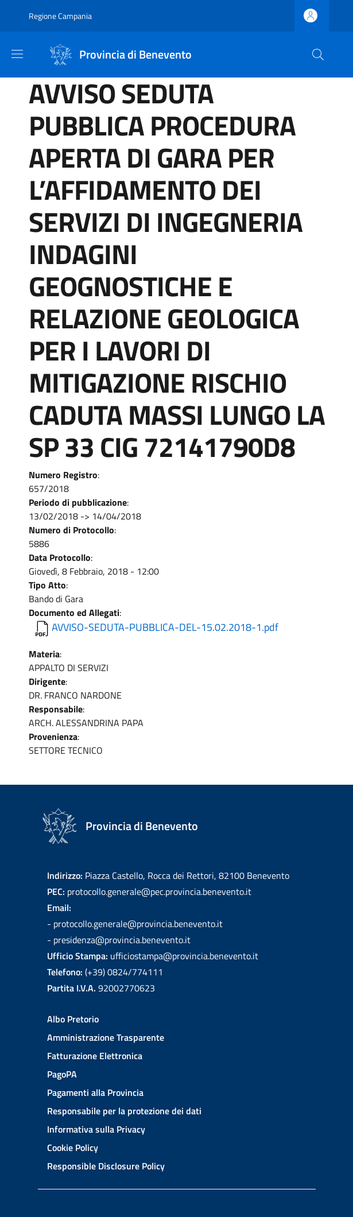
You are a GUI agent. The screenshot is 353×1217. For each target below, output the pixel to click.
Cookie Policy (72, 1147)
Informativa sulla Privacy (96, 1129)
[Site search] (318, 54)
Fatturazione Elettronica (94, 1056)
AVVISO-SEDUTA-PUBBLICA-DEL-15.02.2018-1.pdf (165, 627)
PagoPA (62, 1074)
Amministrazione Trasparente (105, 1037)
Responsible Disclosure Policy (106, 1166)
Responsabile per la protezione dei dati (124, 1111)
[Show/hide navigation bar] (17, 53)
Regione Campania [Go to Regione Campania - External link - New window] (60, 16)
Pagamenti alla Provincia (95, 1092)
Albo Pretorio (73, 1019)
